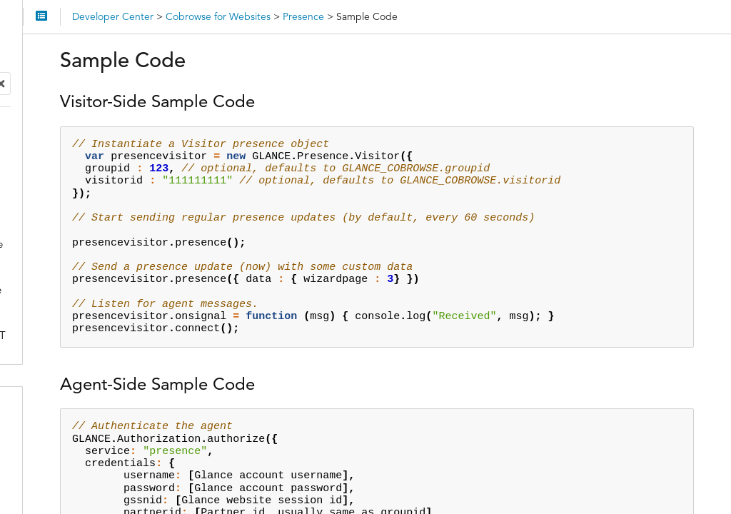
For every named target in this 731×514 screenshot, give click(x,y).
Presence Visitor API (98, 224)
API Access (56, 415)
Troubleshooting (78, 378)
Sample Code (81, 316)
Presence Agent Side (99, 247)
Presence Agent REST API (111, 293)
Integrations (58, 472)
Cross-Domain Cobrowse (98, 156)
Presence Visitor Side (100, 201)
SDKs (41, 444)
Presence (60, 179)
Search (12, 81)
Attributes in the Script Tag (102, 133)
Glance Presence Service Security (108, 347)
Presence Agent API (97, 270)
